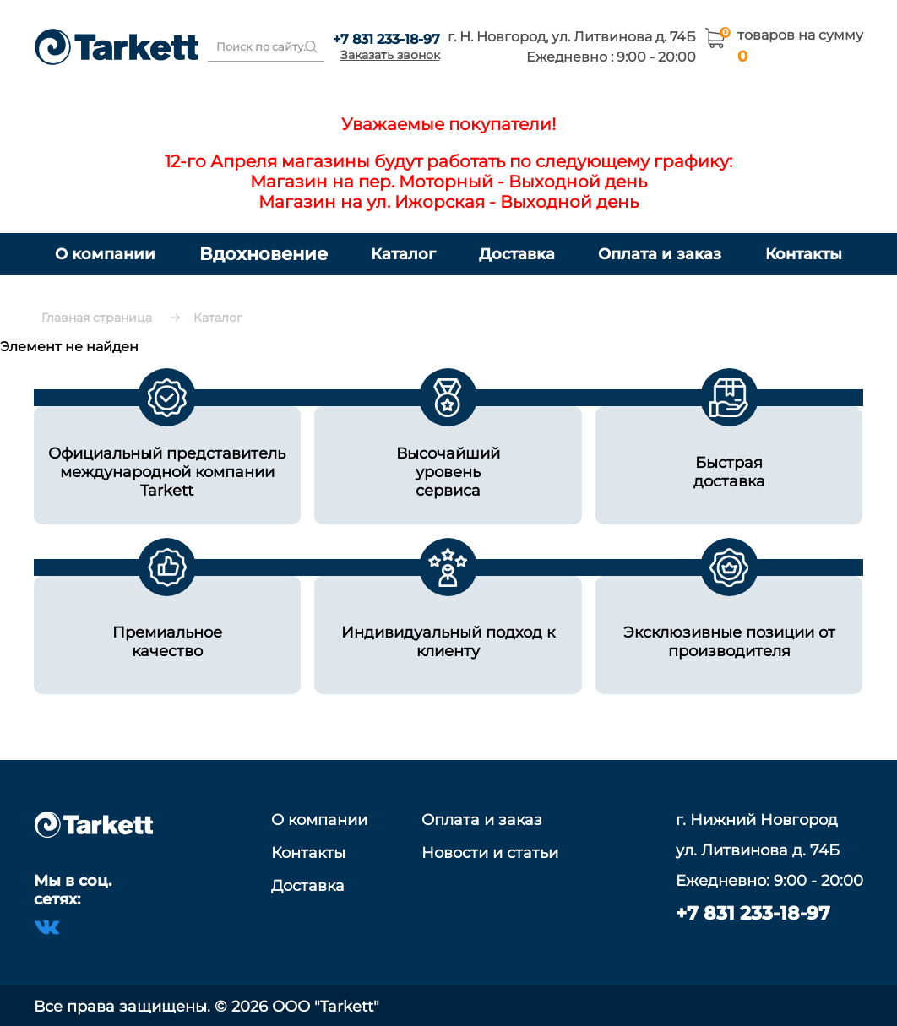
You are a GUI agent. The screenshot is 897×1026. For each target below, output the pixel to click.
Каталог (403, 254)
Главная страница (98, 317)
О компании (105, 254)
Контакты (803, 254)
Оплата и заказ (659, 254)
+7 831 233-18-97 (386, 39)
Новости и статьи (489, 853)
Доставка (517, 254)
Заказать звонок (390, 54)
